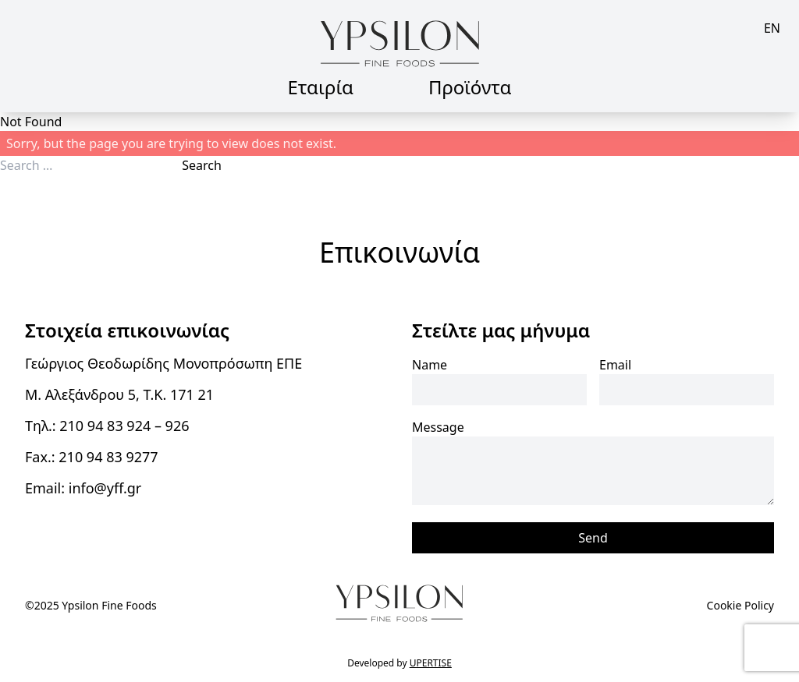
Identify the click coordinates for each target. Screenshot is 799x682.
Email (615, 364)
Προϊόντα (470, 87)
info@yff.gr (105, 488)
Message (438, 427)
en (772, 28)
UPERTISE (431, 663)
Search (202, 165)
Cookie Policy (740, 605)
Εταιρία (320, 87)
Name (429, 364)
